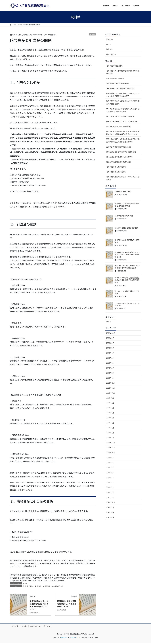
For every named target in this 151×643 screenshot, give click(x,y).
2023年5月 (110, 358)
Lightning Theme (75, 637)
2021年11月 (110, 447)
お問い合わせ (111, 54)
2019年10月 (110, 502)
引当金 (39, 586)
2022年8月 (110, 403)
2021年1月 (110, 492)
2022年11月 (110, 388)
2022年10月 (110, 393)
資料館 (92, 34)
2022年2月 (110, 432)
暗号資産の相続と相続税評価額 (117, 83)
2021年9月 (110, 457)
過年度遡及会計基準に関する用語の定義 (121, 152)
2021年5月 (110, 477)
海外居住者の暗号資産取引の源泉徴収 (120, 88)
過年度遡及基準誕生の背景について (119, 157)
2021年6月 (110, 472)
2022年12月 (110, 383)
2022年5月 (110, 417)
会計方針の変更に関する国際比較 (118, 126)
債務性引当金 (29, 586)
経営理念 (109, 49)
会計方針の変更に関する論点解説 (118, 147)
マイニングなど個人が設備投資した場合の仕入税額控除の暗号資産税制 (122, 110)
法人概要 (109, 39)
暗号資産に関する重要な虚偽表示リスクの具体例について (66, 604)
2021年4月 (110, 482)
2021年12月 (110, 442)
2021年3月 (110, 487)
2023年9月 (110, 338)
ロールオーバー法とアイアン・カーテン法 (121, 121)
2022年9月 (110, 398)
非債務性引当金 (58, 586)
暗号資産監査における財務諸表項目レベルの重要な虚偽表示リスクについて (38, 605)
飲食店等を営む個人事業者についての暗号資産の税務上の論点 (122, 102)
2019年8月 (110, 512)
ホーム (108, 44)
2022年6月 (110, 412)
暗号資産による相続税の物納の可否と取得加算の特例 (122, 72)
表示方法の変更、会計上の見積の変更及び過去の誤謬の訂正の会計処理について (122, 140)
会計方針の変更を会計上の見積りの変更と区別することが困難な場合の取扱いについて (122, 132)
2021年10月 (110, 452)
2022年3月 (110, 427)
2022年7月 (110, 408)
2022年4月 (110, 423)
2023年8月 (110, 343)
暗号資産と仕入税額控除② (116, 167)
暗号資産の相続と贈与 (114, 66)
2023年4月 (110, 363)
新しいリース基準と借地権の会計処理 (120, 116)
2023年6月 (110, 353)
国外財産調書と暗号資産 (115, 78)
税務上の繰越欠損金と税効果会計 (118, 162)
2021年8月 (110, 462)
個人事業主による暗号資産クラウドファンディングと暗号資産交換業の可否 (122, 94)
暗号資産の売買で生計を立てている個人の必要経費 (122, 178)
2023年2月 (110, 373)
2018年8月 (110, 517)
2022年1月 (110, 437)
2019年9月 (110, 507)
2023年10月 (110, 333)
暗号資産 (47, 586)
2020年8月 (110, 497)
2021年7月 (110, 467)
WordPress (64, 637)
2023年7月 (110, 348)
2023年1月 (110, 378)
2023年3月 (110, 368)
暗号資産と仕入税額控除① (116, 172)
